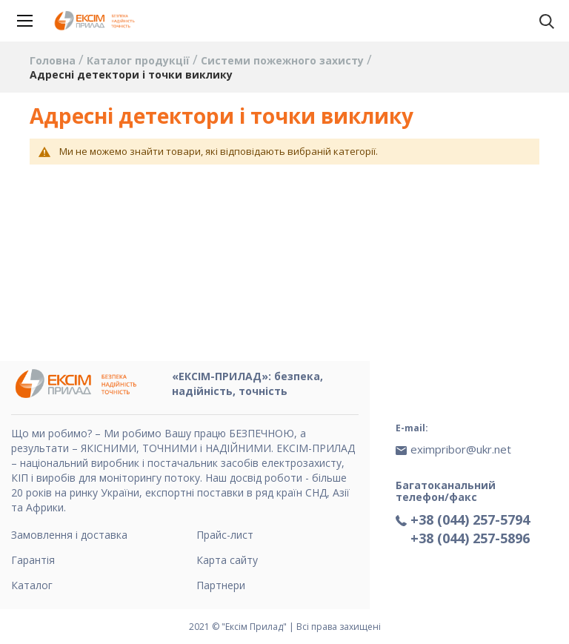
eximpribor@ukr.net (460, 449)
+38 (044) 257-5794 (470, 519)
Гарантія (33, 560)
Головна (54, 60)
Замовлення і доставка (69, 535)
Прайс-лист (224, 535)
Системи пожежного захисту (284, 60)
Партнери (220, 585)
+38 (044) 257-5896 (470, 538)
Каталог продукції (140, 60)
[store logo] (96, 20)
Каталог (32, 585)
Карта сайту (227, 560)
